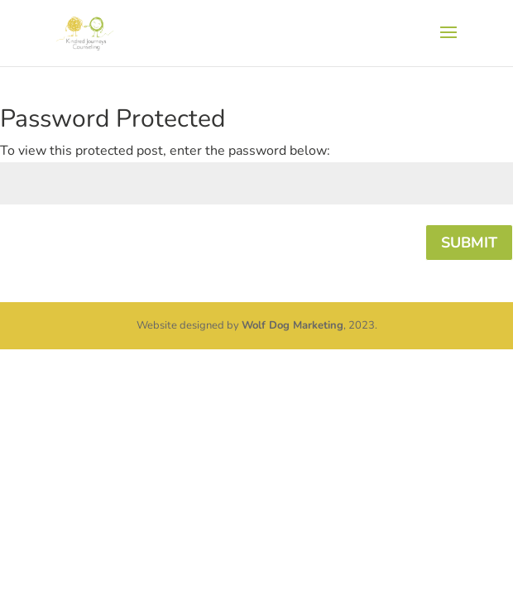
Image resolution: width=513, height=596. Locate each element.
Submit (469, 242)
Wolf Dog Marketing (292, 325)
